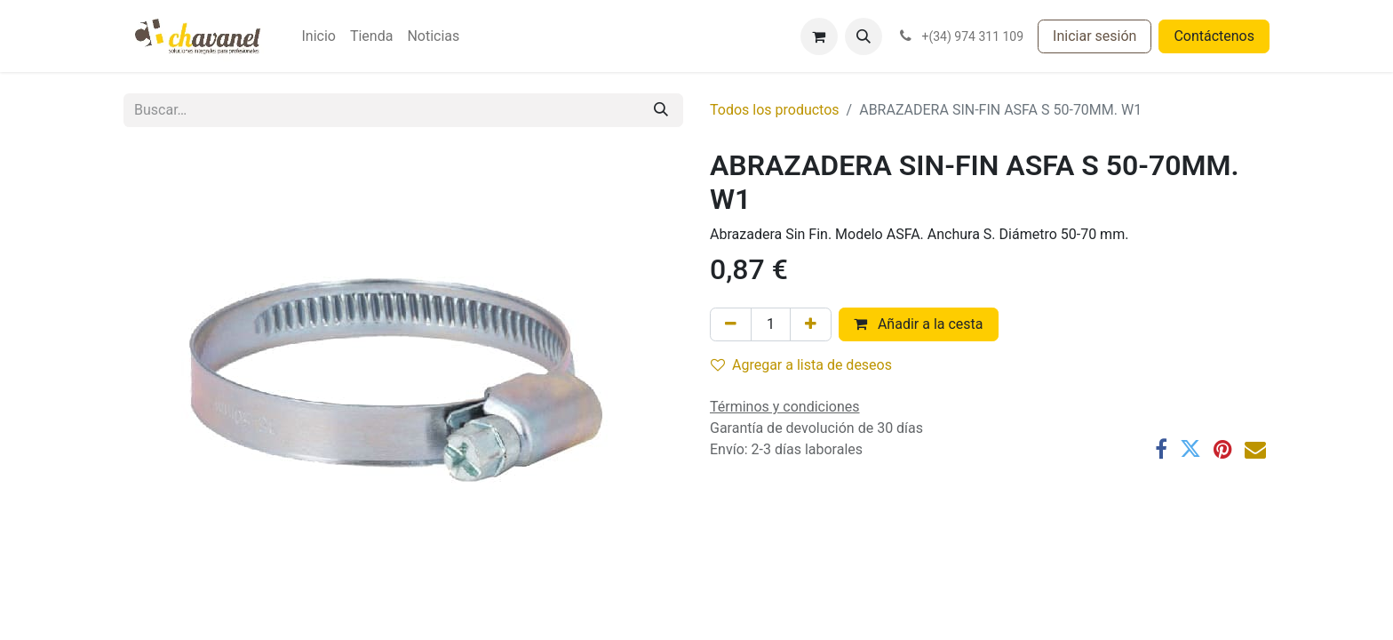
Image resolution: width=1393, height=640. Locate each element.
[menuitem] (318, 36)
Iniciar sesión (1094, 36)
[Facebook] (1161, 449)
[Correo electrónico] (1255, 449)
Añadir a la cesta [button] (918, 324)
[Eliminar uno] (731, 324)
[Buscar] (661, 110)
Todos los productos (775, 109)
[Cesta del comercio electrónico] (819, 36)
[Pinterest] (1223, 449)
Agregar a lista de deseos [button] (801, 364)
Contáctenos (1214, 36)
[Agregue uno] (811, 324)
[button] (863, 36)
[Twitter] (1190, 449)
